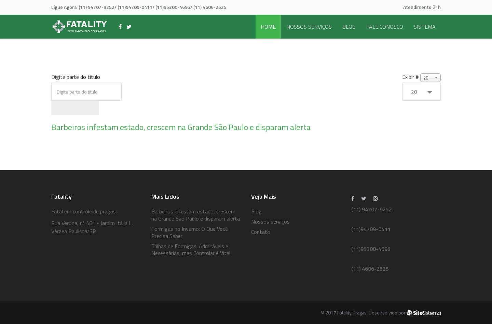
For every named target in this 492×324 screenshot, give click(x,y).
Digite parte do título (76, 77)
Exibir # (410, 77)
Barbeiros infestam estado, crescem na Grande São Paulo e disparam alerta (181, 127)
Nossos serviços (309, 27)
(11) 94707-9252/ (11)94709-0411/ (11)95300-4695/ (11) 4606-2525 (153, 7)
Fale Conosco (384, 27)
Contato (260, 232)
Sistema (425, 27)
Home (268, 27)
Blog (349, 27)
